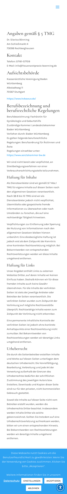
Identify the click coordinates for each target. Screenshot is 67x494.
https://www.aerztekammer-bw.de (26, 155)
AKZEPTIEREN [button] (53, 480)
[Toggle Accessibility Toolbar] (60, 487)
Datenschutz (11, 480)
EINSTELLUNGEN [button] (31, 480)
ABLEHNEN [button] (33, 488)
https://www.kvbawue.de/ (21, 98)
